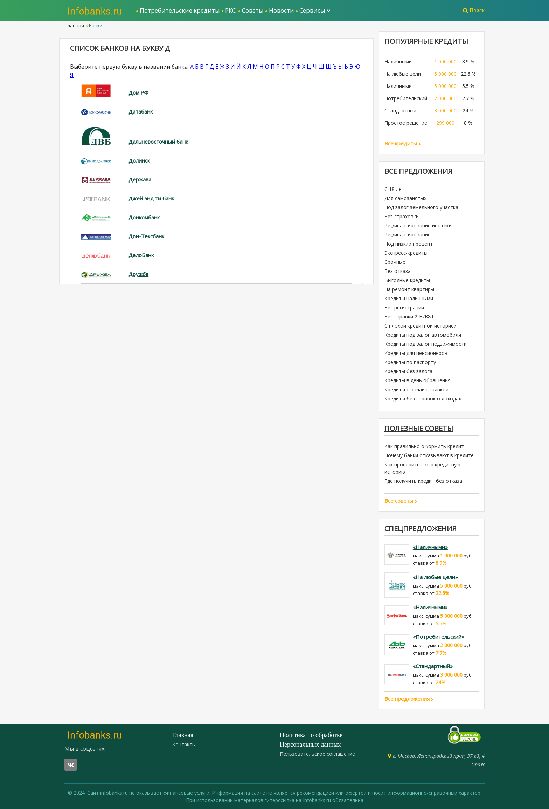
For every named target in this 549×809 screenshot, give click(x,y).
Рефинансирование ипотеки (418, 225)
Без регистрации (404, 307)
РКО (231, 10)
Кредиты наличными (408, 298)
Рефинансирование (407, 234)
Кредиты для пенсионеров (415, 353)
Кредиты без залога (408, 371)
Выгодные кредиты (407, 280)
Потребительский (405, 98)
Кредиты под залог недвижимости (425, 344)
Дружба (138, 273)
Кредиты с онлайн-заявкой (416, 389)
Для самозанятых (405, 198)
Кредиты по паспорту (410, 362)
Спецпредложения (420, 528)
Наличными (398, 61)
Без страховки (401, 216)
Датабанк (140, 111)
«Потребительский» (438, 636)
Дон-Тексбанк (146, 236)
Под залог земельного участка (421, 207)
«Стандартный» (433, 666)
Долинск (139, 160)
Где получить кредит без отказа (423, 481)
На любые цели (402, 73)
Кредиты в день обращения (417, 380)
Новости (281, 10)
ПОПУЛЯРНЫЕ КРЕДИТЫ (426, 41)
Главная (74, 25)
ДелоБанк (141, 255)
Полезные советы (418, 428)
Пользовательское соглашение (317, 753)
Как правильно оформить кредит (424, 446)
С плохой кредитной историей (420, 325)
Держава (139, 179)
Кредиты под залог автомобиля (422, 334)
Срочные (394, 262)
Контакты (184, 744)
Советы (253, 10)
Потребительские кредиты (180, 10)
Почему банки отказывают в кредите (429, 455)
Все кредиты (402, 143)
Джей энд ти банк (151, 198)
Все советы (400, 500)
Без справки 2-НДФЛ (408, 316)
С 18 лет (394, 189)
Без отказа (397, 271)
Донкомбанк (144, 217)
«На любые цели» (435, 577)
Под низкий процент (408, 243)
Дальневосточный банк (158, 141)
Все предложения (418, 171)
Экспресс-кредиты (406, 252)
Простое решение (405, 122)
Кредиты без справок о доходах (422, 398)
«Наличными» (430, 546)
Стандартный (400, 110)
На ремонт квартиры (409, 289)
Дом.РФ (138, 92)
